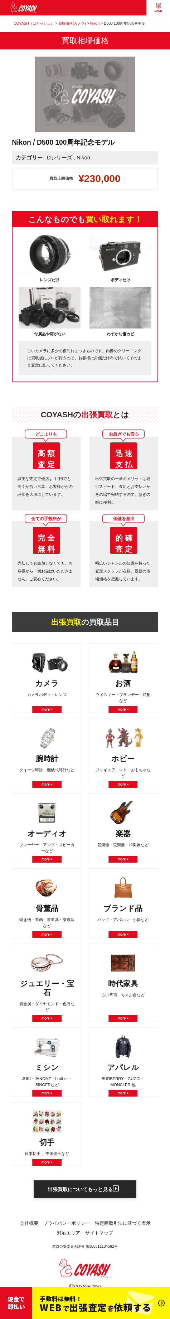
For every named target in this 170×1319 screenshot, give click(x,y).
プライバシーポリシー (66, 1224)
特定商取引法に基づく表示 (123, 1224)
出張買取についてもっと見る (83, 1190)
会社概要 (29, 1224)
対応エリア (68, 1234)
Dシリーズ (59, 157)
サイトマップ (99, 1234)
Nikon (83, 157)
